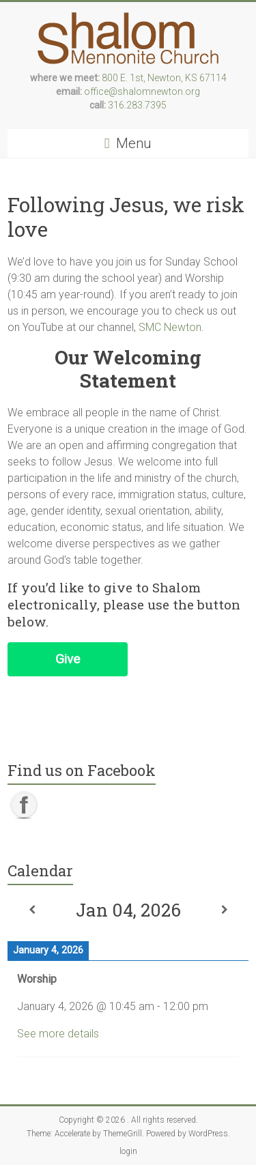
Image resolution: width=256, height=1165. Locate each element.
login (128, 1151)
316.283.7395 (137, 105)
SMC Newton (170, 327)
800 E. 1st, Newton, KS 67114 (164, 77)
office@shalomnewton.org (142, 91)
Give (67, 659)
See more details (58, 1033)
